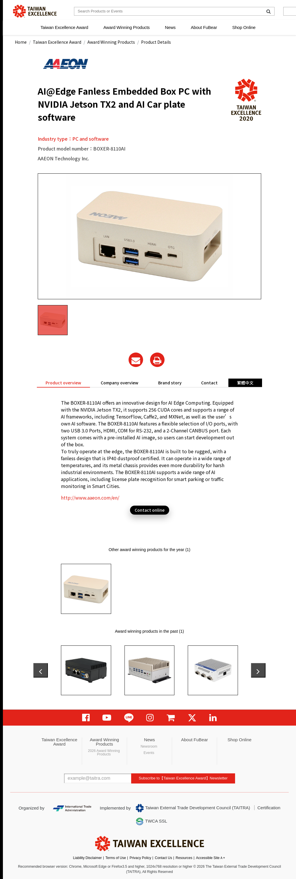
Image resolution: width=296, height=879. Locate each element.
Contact (209, 383)
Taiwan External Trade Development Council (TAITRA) (193, 808)
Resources (184, 858)
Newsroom (148, 746)
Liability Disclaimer (87, 858)
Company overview (119, 383)
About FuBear (204, 27)
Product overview (63, 383)
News (170, 27)
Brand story (170, 383)
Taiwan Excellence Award (64, 27)
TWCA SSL (151, 821)
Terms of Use (115, 858)
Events (149, 753)
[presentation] (40, 670)
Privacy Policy (140, 858)
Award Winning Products (126, 27)
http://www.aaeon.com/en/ (90, 497)
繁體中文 (245, 383)
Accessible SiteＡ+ (210, 858)
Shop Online (243, 27)
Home (21, 42)
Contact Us (163, 858)
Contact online (150, 510)
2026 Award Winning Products (104, 752)
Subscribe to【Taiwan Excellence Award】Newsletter (183, 778)
